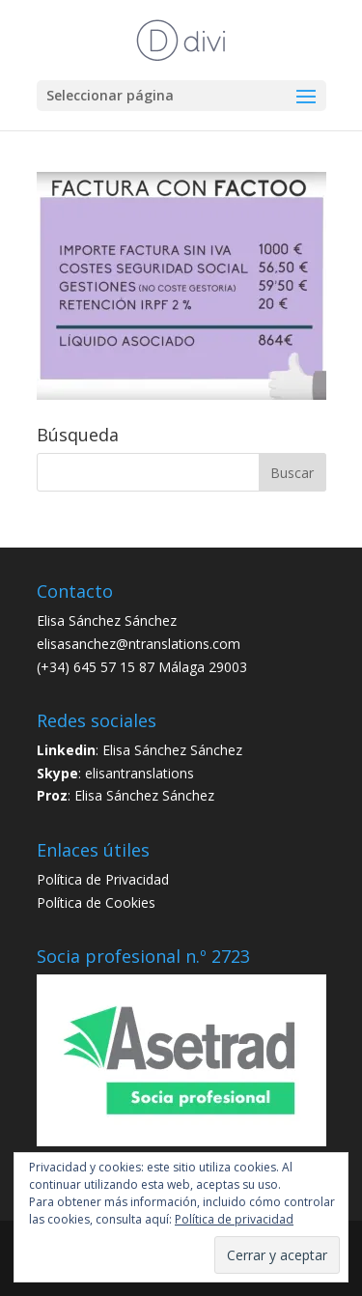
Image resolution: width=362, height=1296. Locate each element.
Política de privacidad (234, 1219)
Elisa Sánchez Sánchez (172, 750)
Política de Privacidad (103, 879)
